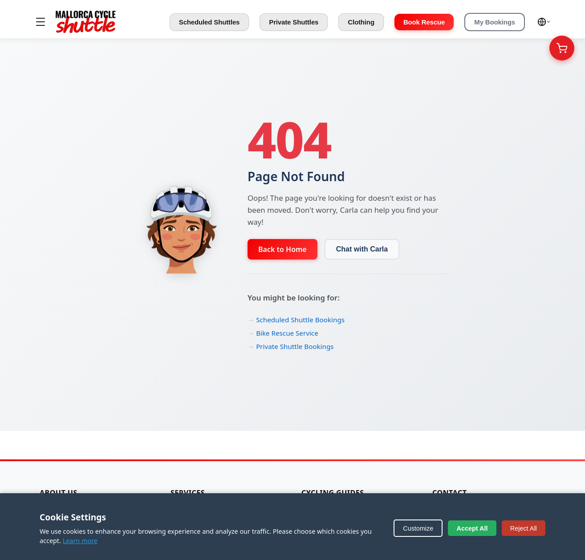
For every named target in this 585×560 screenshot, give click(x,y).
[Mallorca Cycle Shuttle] (86, 22)
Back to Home (282, 249)
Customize (418, 528)
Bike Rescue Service (287, 333)
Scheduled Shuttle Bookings (300, 319)
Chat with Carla (362, 249)
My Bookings (494, 22)
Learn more (80, 540)
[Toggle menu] (40, 22)
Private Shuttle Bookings (294, 346)
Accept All (472, 528)
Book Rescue (424, 22)
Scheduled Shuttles (209, 22)
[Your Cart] (561, 48)
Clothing (361, 22)
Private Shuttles (293, 22)
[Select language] (544, 22)
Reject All (523, 528)
